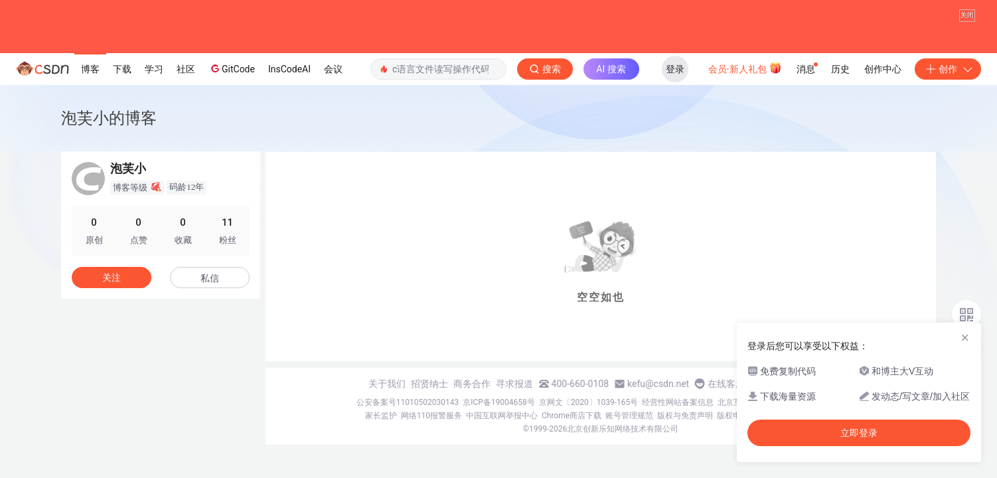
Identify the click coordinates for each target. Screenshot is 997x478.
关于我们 (387, 383)
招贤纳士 (429, 383)
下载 (122, 69)
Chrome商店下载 (571, 415)
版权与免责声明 (685, 415)
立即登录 (859, 433)
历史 (840, 69)
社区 (186, 69)
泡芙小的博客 (109, 118)
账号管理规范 (629, 415)
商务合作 (472, 383)
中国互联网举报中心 (502, 415)
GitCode (231, 68)
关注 (111, 277)
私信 (209, 278)
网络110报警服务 (431, 415)
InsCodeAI (289, 69)
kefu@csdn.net (658, 383)
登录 (675, 69)
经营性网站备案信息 (678, 402)
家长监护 (381, 415)
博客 (90, 69)
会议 (333, 69)
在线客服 (726, 383)
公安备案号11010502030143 (407, 402)
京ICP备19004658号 (499, 402)
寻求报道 (514, 383)
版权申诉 (733, 415)
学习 (154, 69)
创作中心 (882, 69)
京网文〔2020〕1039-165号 (589, 402)
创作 (948, 69)
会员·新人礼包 (745, 67)
